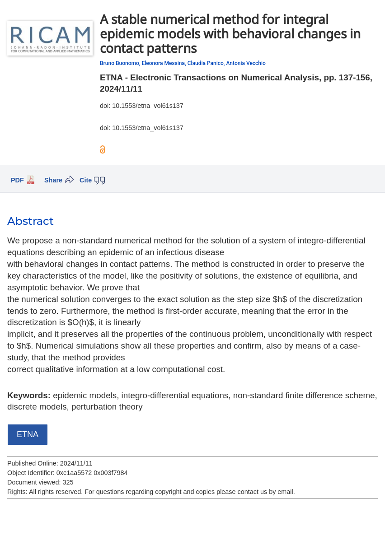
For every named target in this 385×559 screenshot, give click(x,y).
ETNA (27, 434)
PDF (17, 180)
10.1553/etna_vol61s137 (147, 105)
